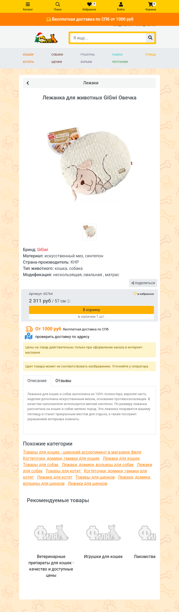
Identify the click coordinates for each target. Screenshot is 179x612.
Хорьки (86, 62)
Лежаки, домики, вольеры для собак (98, 464)
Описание (37, 380)
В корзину (91, 310)
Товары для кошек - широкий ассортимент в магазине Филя (82, 452)
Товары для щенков (95, 477)
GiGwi (42, 249)
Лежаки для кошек (121, 458)
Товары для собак (40, 464)
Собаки (57, 54)
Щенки (56, 62)
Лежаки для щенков (87, 483)
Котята (28, 62)
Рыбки (117, 54)
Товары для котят (64, 470)
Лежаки (62, 82)
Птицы (150, 54)
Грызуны (88, 54)
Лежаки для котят (55, 477)
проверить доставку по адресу (62, 337)
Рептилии (120, 62)
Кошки (28, 54)
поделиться (143, 283)
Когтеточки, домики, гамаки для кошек (61, 458)
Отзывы (63, 380)
